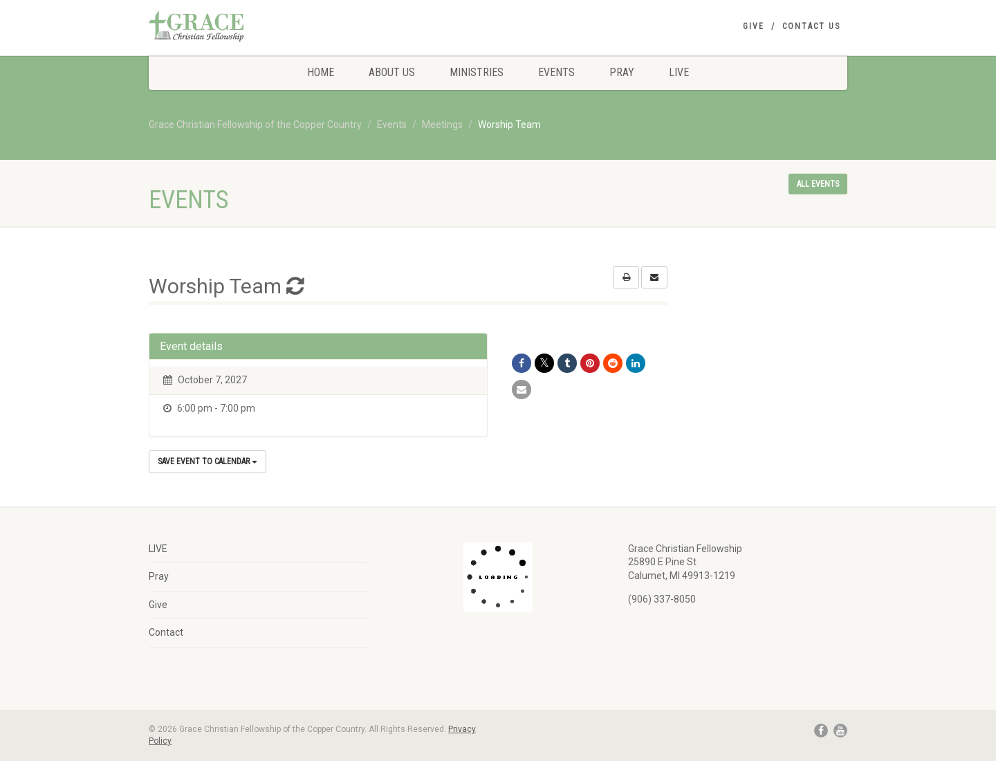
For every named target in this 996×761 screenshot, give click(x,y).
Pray (621, 72)
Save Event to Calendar (207, 461)
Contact (166, 632)
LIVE (679, 72)
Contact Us (811, 26)
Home (320, 72)
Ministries (477, 72)
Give (753, 26)
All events (818, 184)
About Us (392, 72)
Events (556, 72)
